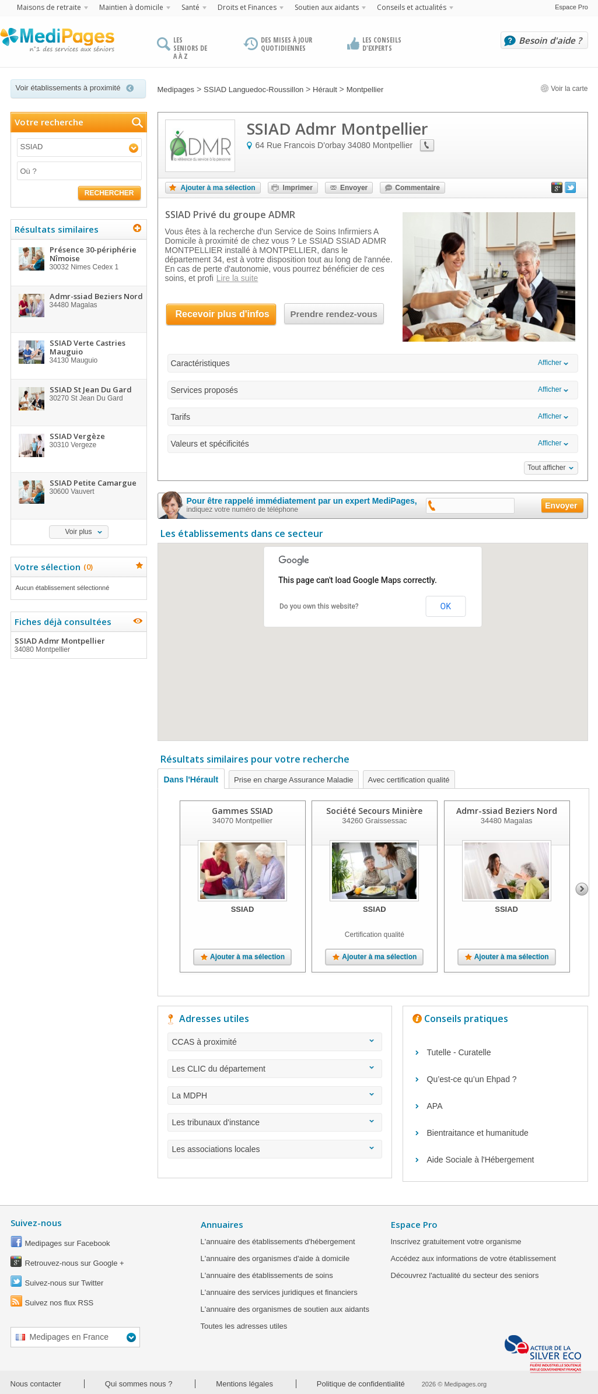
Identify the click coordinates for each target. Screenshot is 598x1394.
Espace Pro (571, 6)
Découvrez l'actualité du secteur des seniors (465, 1275)
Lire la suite (237, 278)
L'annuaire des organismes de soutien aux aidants (285, 1309)
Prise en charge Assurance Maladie (294, 779)
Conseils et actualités (411, 7)
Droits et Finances (247, 7)
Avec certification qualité (409, 779)
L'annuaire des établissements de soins (267, 1275)
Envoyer (354, 188)
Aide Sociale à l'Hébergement (480, 1159)
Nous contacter (36, 1383)
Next (582, 889)
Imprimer (298, 188)
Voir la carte (564, 89)
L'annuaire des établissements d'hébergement (278, 1241)
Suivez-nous (36, 1222)
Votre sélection (52, 567)
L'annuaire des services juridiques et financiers (279, 1292)
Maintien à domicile (131, 7)
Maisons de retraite (49, 7)
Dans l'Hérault (191, 779)
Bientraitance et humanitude (478, 1132)
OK (445, 606)
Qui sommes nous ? (139, 1383)
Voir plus (78, 532)
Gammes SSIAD (242, 810)
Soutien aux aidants (327, 7)
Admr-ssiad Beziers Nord (506, 810)
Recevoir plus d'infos (223, 314)
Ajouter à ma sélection (218, 188)
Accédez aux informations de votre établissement (473, 1258)
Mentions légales (244, 1383)
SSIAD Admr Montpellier (78, 644)
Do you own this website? (319, 606)
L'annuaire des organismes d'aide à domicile (275, 1258)
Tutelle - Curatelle (459, 1052)
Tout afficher (546, 468)
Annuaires (222, 1224)
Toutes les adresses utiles (244, 1326)
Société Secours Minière (374, 810)
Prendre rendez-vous (334, 314)
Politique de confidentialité (361, 1383)
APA (435, 1106)
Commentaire (417, 188)
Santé (190, 7)
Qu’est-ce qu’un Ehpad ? (472, 1079)
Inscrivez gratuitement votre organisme (456, 1241)
